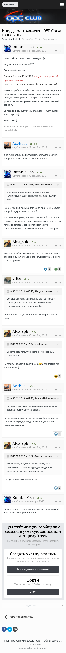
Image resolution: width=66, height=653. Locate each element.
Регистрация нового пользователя (33, 569)
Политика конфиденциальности (22, 640)
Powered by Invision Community (33, 647)
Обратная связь (53, 640)
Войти (33, 591)
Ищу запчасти (49, 39)
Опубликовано (29, 50)
